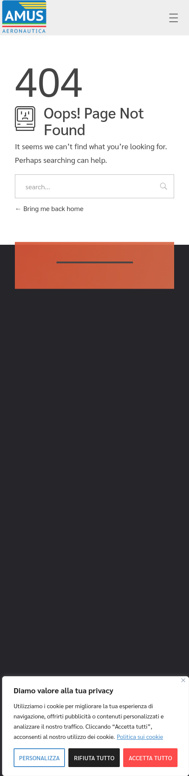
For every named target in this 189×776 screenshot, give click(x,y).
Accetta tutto (150, 758)
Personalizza (39, 758)
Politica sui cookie (140, 736)
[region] (95, 726)
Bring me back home (49, 208)
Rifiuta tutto (94, 758)
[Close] (183, 680)
